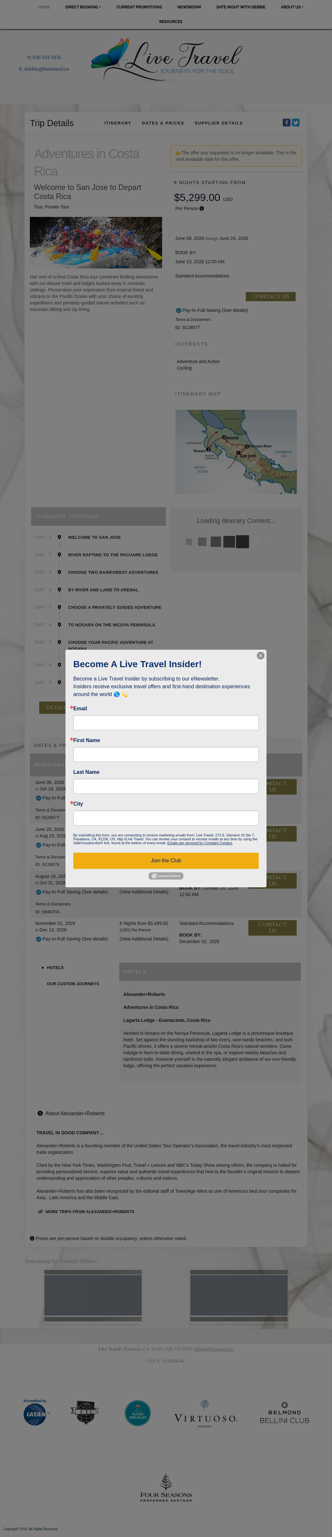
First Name (86, 740)
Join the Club (166, 860)
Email (80, 708)
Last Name (86, 772)
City (78, 804)
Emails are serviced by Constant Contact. (200, 843)
